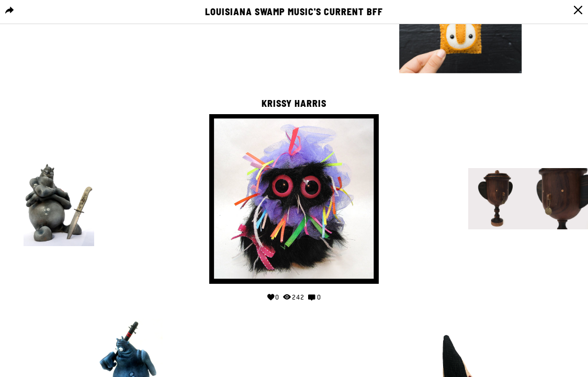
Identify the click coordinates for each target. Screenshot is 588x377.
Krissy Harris (294, 103)
